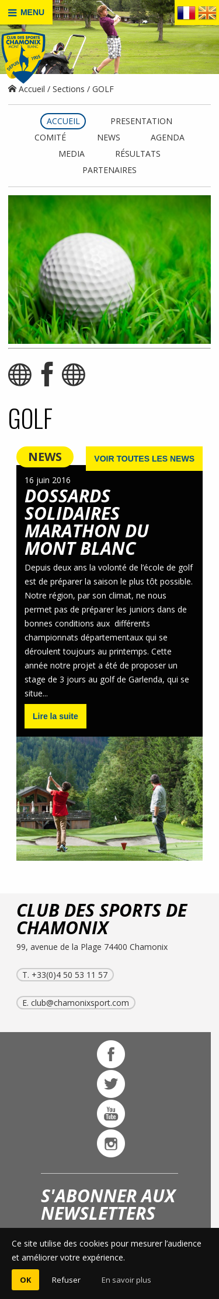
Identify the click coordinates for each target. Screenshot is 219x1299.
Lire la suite (55, 716)
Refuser (66, 1280)
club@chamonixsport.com (80, 1002)
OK (25, 1280)
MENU (26, 12)
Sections (69, 88)
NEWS (45, 456)
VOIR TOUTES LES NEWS (144, 458)
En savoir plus (126, 1280)
